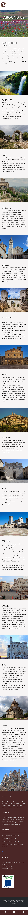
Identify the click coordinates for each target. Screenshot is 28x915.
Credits (14, 903)
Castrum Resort (6, 865)
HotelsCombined (7, 867)
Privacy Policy (20, 901)
